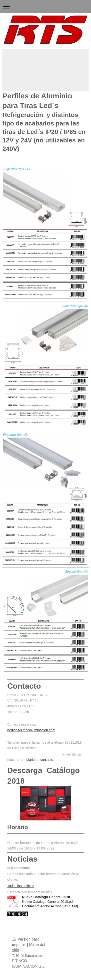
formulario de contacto (36, 760)
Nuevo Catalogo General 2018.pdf (48, 902)
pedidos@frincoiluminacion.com (31, 730)
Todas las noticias (20, 886)
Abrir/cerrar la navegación (45, 6)
